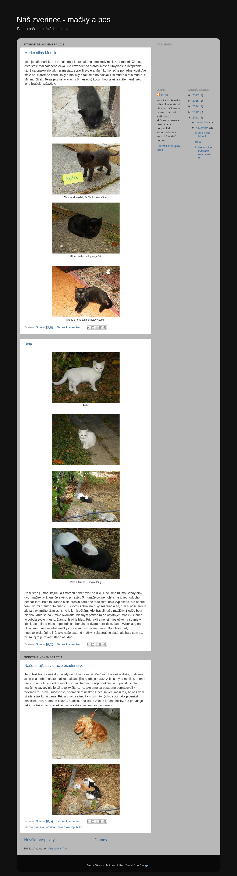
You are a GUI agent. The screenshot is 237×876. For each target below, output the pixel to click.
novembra (202, 128)
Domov (101, 840)
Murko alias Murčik (40, 53)
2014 (195, 106)
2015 (195, 100)
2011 (195, 117)
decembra (202, 122)
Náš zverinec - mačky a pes (63, 19)
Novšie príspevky (39, 840)
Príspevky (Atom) (59, 848)
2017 (195, 95)
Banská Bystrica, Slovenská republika (58, 827)
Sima (164, 94)
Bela (28, 344)
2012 (195, 112)
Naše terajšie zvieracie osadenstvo (53, 665)
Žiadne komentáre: (69, 327)
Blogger (144, 865)
